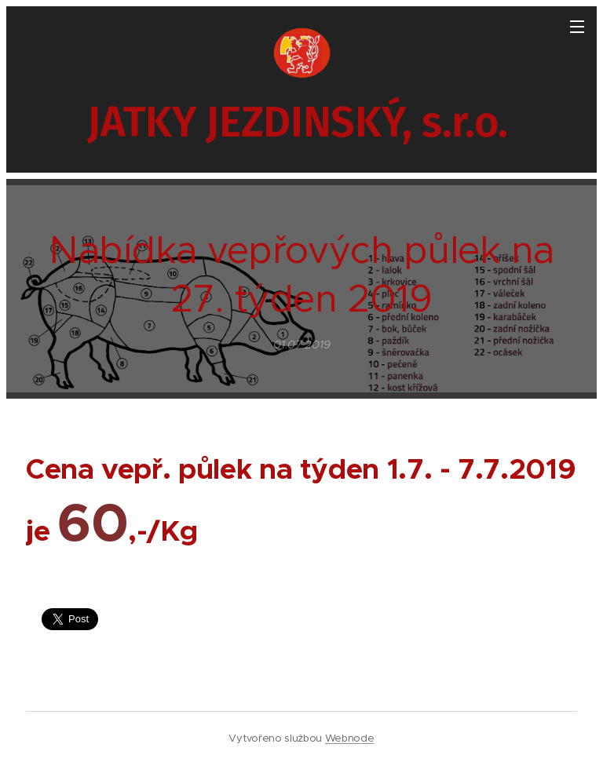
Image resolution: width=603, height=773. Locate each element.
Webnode (350, 738)
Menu (577, 26)
